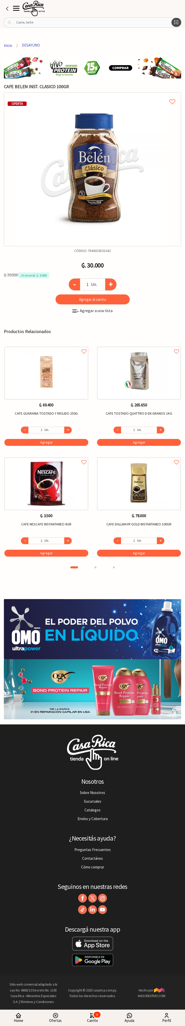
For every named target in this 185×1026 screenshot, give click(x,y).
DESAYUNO (31, 45)
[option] (92, 169)
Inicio (8, 45)
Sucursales (92, 801)
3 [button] (113, 567)
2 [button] (95, 567)
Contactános (92, 858)
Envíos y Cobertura (93, 818)
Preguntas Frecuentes (92, 849)
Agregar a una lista (92, 310)
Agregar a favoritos (46, 346)
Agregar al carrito (92, 299)
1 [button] (74, 567)
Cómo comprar (92, 867)
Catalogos (92, 810)
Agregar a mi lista (92, 96)
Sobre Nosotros (92, 792)
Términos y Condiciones (37, 1001)
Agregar (46, 442)
